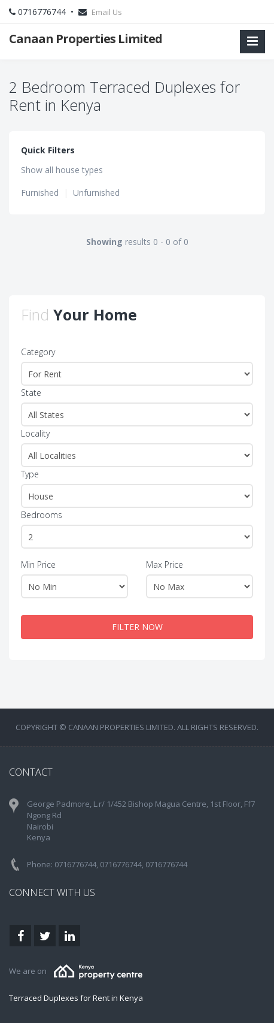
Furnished (40, 192)
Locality (35, 433)
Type (30, 474)
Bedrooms (41, 514)
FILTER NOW (137, 626)
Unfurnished (96, 192)
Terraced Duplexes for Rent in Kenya (76, 997)
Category (38, 352)
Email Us (107, 12)
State (31, 392)
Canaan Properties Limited (85, 39)
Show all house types (62, 169)
